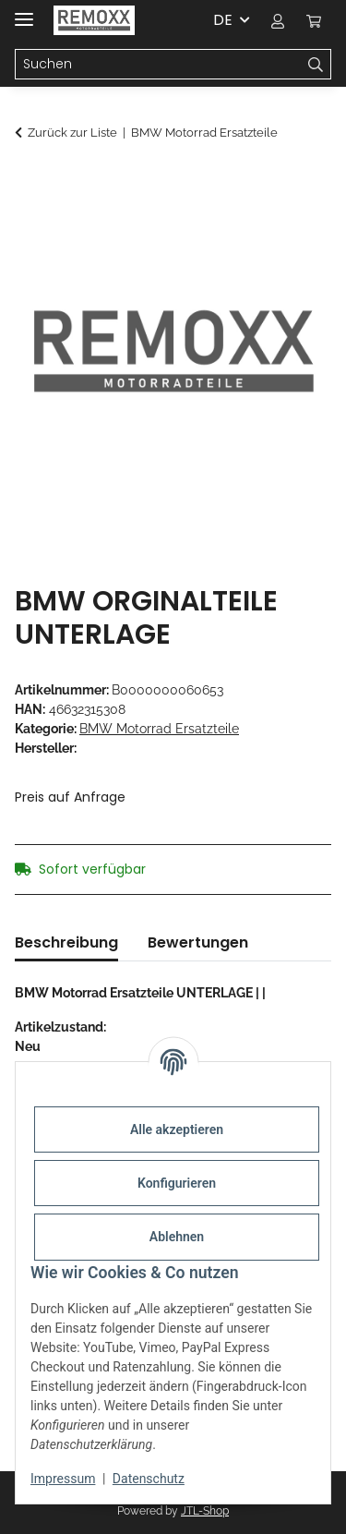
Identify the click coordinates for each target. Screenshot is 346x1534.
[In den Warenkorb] (29, 182)
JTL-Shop (205, 1510)
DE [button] (223, 19)
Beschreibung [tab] (66, 942)
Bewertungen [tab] (198, 942)
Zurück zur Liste (72, 132)
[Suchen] (158, 64)
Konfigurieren (176, 1183)
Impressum (62, 1478)
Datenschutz (149, 1478)
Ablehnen (176, 1236)
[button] (277, 20)
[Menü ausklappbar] (24, 11)
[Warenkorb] (313, 20)
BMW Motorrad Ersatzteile (159, 728)
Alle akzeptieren (176, 1129)
